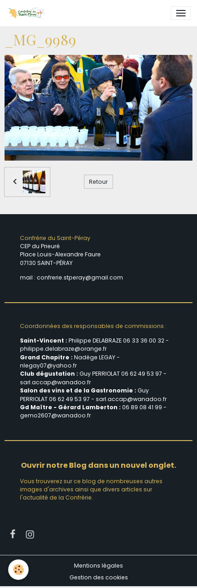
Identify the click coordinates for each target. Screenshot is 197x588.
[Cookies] (18, 569)
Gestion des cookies (98, 577)
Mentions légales (98, 565)
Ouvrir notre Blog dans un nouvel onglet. (98, 465)
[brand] (28, 13)
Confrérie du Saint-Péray (55, 238)
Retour (98, 182)
